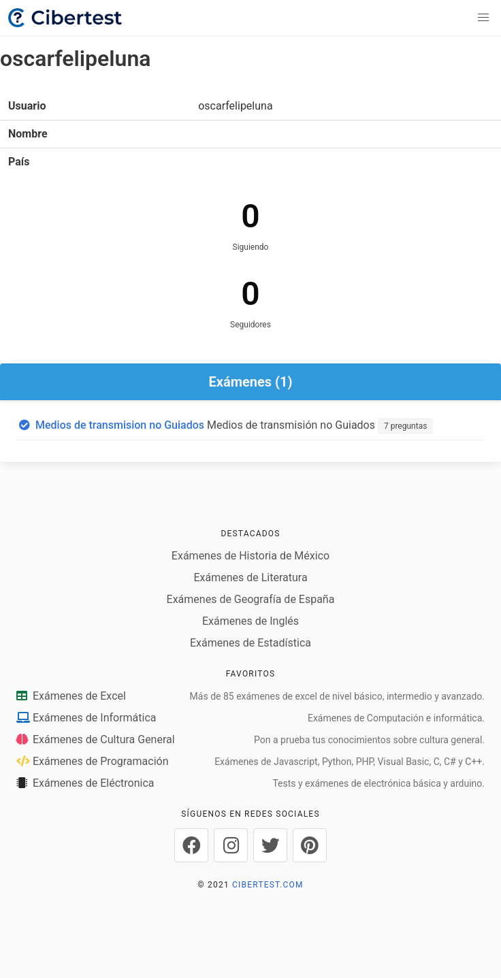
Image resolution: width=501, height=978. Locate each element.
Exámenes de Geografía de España (251, 599)
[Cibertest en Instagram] (231, 845)
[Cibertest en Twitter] (270, 845)
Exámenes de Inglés (250, 621)
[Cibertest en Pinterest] (310, 845)
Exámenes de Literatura (250, 577)
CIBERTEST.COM (268, 885)
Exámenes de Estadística (250, 642)
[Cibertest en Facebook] (191, 845)
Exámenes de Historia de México (250, 555)
